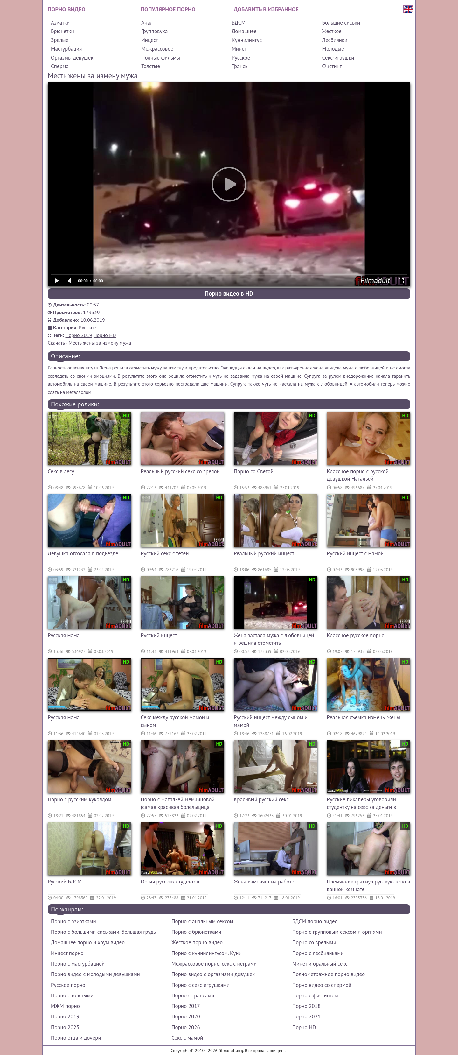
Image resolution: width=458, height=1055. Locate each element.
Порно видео (66, 9)
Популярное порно (168, 9)
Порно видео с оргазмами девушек (213, 974)
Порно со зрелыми (314, 942)
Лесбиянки (335, 40)
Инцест (149, 40)
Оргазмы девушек (72, 57)
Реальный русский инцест (264, 553)
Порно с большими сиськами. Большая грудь (103, 931)
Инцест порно (67, 953)
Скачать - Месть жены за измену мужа (89, 343)
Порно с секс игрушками (200, 984)
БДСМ (239, 22)
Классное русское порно (356, 635)
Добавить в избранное (266, 9)
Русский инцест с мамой (355, 553)
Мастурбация (66, 48)
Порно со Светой (254, 471)
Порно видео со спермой (321, 984)
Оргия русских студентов (170, 881)
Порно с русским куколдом (79, 799)
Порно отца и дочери (76, 1037)
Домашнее (244, 31)
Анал (147, 22)
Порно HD (105, 335)
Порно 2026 (185, 1027)
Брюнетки (62, 31)
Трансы (240, 66)
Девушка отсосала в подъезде (83, 553)
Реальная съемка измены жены (363, 717)
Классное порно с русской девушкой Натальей (358, 475)
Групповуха (154, 31)
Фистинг (332, 66)
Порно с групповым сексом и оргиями (337, 931)
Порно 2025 (65, 1027)
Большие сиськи (341, 22)
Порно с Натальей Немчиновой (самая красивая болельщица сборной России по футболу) (178, 804)
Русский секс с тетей (165, 553)
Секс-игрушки (338, 57)
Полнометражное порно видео (328, 974)
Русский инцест (159, 635)
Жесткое (332, 31)
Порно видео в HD (229, 293)
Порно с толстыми (72, 995)
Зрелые (59, 40)
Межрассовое (157, 48)
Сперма (60, 66)
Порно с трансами (192, 995)
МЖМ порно (65, 1005)
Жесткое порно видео (197, 942)
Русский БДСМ (65, 881)
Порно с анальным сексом (202, 921)
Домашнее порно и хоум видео (88, 942)
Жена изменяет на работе (264, 881)
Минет (239, 48)
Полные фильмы (160, 57)
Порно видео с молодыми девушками (95, 974)
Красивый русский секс (261, 799)
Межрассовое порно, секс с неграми (214, 963)
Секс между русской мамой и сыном (175, 721)
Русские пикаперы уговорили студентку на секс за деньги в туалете (361, 804)
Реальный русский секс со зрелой (180, 471)
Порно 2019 (79, 335)
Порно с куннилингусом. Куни (206, 953)
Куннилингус (247, 40)
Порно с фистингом (315, 995)
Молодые (333, 48)
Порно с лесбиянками (318, 953)
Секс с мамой (187, 1037)
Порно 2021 (306, 1016)
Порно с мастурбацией (78, 963)
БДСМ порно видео (315, 921)
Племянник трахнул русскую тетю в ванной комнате (368, 885)
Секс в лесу (61, 471)
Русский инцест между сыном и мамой (271, 721)
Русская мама (64, 635)
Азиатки (60, 22)
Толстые (150, 66)
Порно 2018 (306, 1005)
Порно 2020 (185, 1016)
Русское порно (68, 984)
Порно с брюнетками (196, 931)
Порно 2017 (185, 1005)
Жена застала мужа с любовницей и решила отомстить (274, 639)
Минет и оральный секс (320, 963)
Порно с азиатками (73, 921)
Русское (241, 57)
